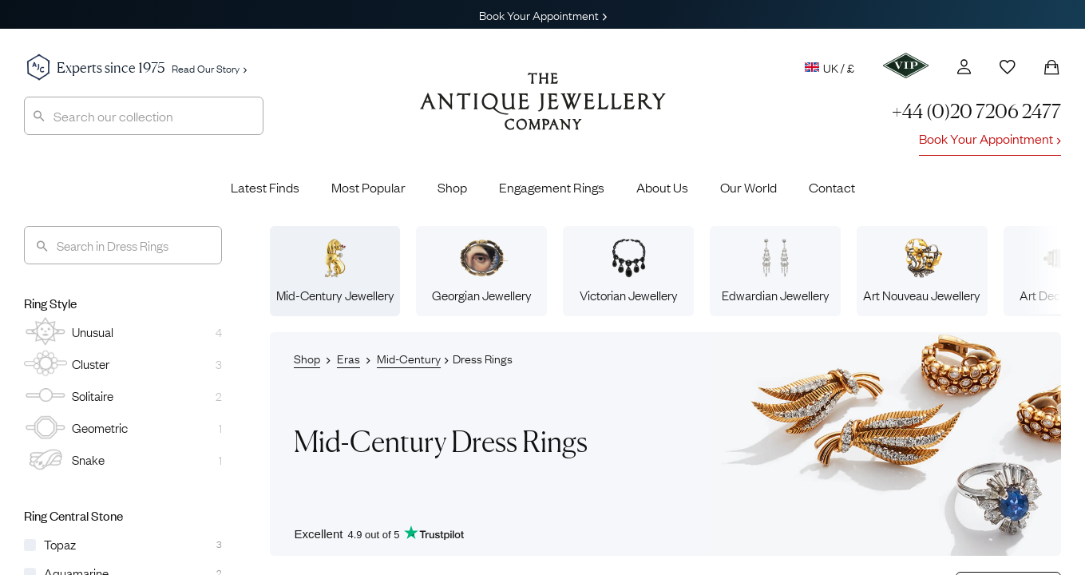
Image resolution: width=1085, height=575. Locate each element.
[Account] (964, 66)
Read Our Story (209, 68)
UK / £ (829, 67)
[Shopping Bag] (1051, 67)
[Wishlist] (1008, 67)
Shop (452, 187)
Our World (748, 187)
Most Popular (368, 187)
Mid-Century (335, 270)
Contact (832, 187)
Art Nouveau (921, 270)
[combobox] (143, 116)
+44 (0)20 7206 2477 (976, 111)
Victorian (629, 270)
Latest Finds (265, 187)
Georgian (482, 270)
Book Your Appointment (543, 14)
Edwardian (776, 270)
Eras (348, 358)
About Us (662, 187)
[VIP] (906, 65)
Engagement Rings (551, 187)
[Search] (123, 245)
